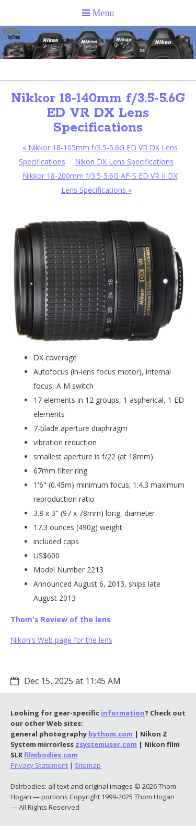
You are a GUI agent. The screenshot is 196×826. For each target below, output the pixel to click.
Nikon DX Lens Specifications (124, 162)
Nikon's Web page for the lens (61, 640)
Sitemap (88, 765)
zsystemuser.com (106, 744)
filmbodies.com (51, 754)
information (123, 713)
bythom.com (110, 734)
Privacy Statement (39, 765)
